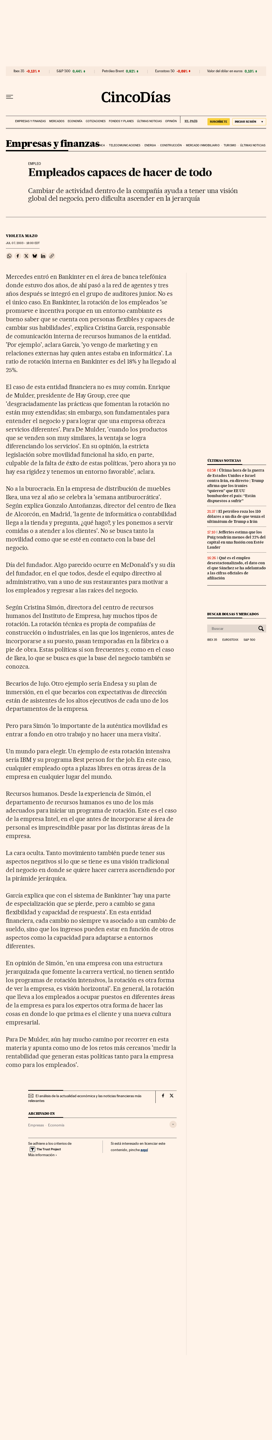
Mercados (56, 121)
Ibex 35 (19, 71)
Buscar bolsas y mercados (232, 614)
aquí (144, 1149)
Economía (75, 121)
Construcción (171, 145)
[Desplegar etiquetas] (173, 1124)
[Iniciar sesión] (249, 121)
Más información (42, 1155)
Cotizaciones (95, 121)
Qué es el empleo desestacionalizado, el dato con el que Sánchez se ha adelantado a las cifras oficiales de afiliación (236, 568)
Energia (150, 145)
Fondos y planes (121, 121)
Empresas (36, 1125)
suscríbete (218, 121)
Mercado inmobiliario (203, 145)
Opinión (171, 121)
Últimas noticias (149, 121)
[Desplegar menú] (9, 97)
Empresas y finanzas (30, 121)
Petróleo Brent (113, 71)
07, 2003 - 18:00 (23, 243)
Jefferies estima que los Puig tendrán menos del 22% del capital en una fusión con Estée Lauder (236, 540)
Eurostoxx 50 (165, 71)
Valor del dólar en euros (225, 71)
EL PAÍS (188, 119)
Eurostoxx (230, 640)
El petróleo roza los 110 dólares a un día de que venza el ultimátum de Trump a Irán (236, 516)
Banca (100, 145)
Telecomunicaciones (124, 145)
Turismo (230, 145)
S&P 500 (63, 71)
